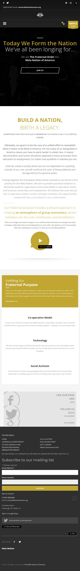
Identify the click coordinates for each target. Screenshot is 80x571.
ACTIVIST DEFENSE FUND (11, 445)
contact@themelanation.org (29, 7)
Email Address (8, 468)
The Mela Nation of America (34, 564)
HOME (4, 439)
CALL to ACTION (46, 439)
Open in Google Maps (10, 513)
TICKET (73, 25)
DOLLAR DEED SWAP (48, 442)
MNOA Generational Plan (49, 447)
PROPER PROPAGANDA (10, 447)
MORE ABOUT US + (12, 301)
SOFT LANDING (45, 445)
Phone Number (8, 477)
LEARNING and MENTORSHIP (13, 442)
